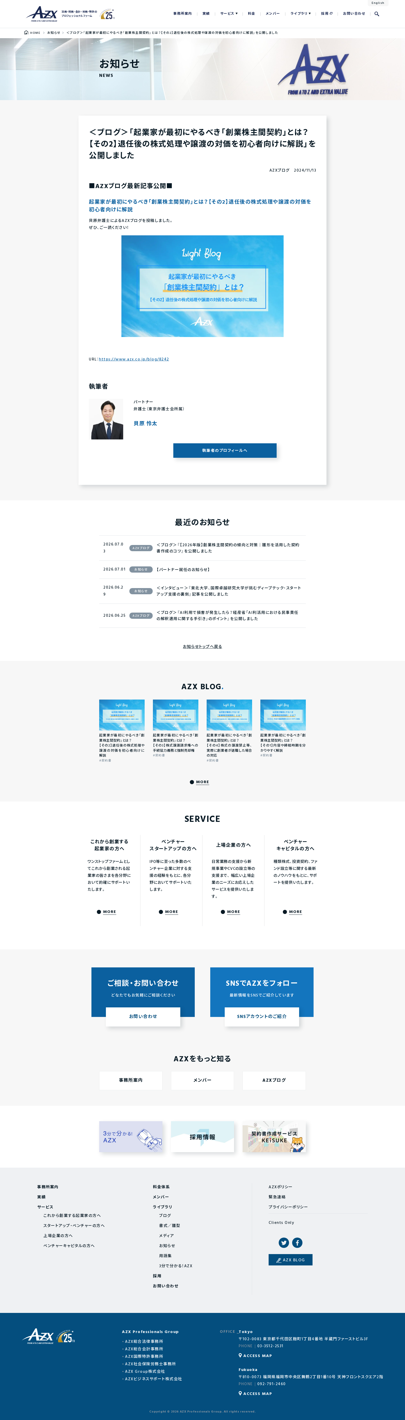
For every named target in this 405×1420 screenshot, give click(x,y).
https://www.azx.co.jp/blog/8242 (134, 359)
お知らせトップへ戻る (202, 647)
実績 (206, 14)
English (378, 3)
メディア (166, 1236)
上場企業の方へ (58, 1236)
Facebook (297, 1243)
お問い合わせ (354, 14)
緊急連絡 (277, 1197)
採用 (325, 14)
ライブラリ (299, 14)
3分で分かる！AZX (175, 1266)
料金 (251, 14)
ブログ (165, 1216)
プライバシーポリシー (288, 1207)
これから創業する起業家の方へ (72, 1216)
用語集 (165, 1256)
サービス (227, 14)
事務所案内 (182, 14)
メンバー (273, 14)
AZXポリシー (281, 1187)
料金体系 (161, 1187)
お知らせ (167, 1246)
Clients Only (281, 1223)
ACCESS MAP (257, 1356)
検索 (376, 14)
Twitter (284, 1243)
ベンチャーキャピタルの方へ (69, 1246)
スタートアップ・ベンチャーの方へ (74, 1226)
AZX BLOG (294, 1260)
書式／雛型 (170, 1226)
